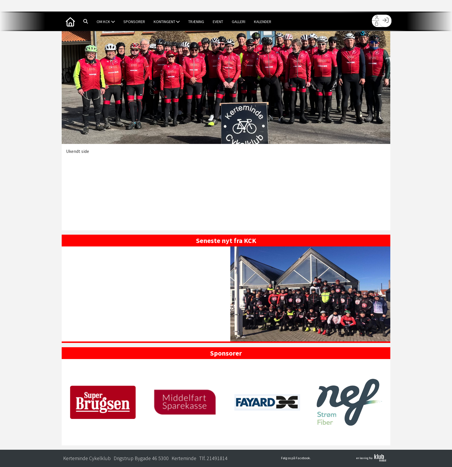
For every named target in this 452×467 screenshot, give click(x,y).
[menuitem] (70, 21)
